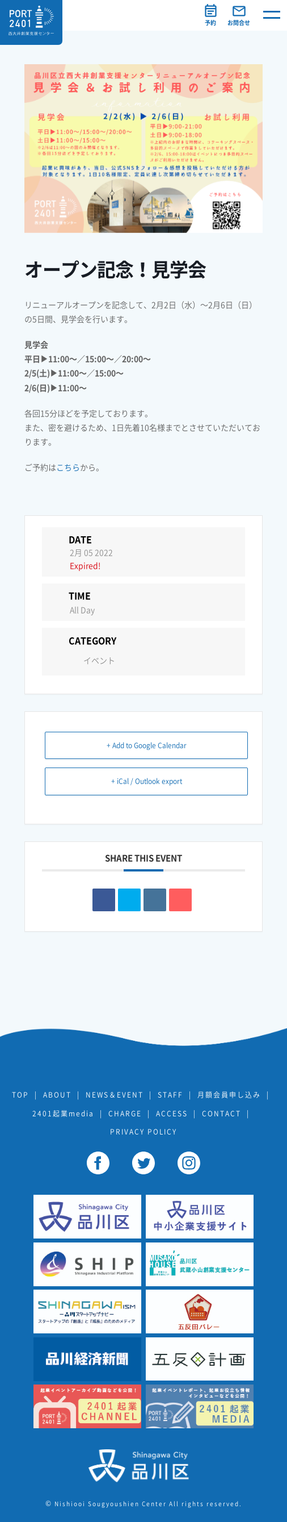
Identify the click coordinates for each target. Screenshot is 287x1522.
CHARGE (125, 1113)
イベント (92, 661)
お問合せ (238, 23)
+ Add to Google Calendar (147, 745)
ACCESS (172, 1113)
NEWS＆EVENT (115, 1094)
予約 (210, 23)
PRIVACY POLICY (143, 1131)
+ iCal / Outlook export (146, 781)
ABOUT (57, 1094)
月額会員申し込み (229, 1094)
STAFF (170, 1094)
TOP (20, 1094)
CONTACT (221, 1113)
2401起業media (63, 1113)
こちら (68, 468)
